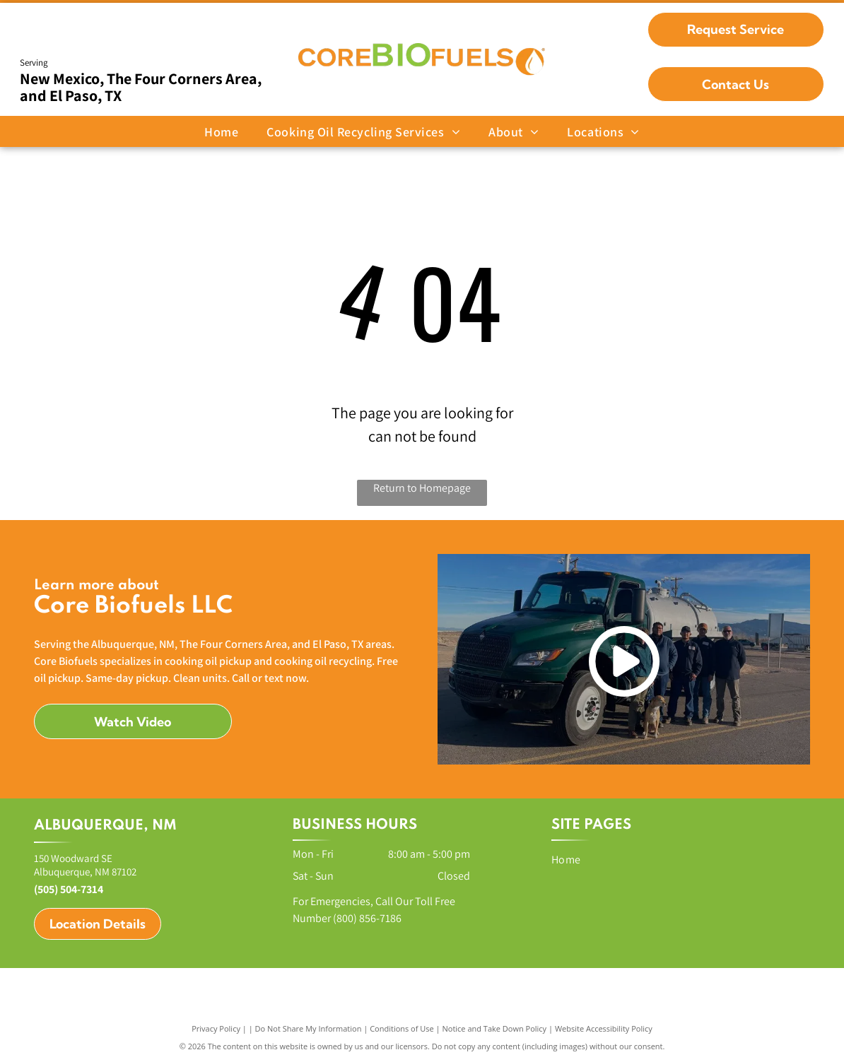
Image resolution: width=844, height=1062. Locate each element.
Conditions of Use (402, 1028)
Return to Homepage (422, 487)
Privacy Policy (216, 1028)
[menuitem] (221, 131)
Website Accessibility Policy (603, 1028)
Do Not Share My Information (308, 1028)
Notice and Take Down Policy (494, 1028)
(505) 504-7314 (68, 889)
